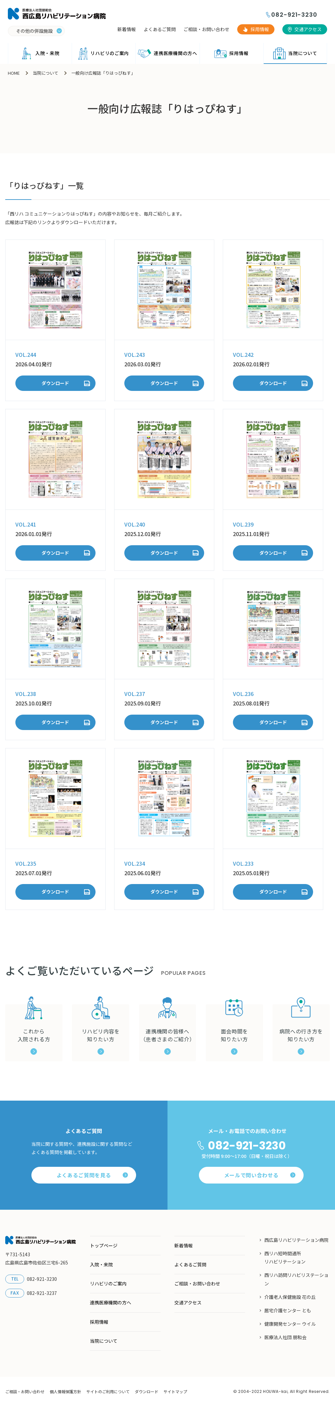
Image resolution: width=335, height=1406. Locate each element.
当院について (295, 53)
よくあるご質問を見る (92, 1175)
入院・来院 (40, 53)
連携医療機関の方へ (167, 53)
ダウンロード (55, 383)
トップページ (103, 1245)
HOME (14, 73)
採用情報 (260, 29)
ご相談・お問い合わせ (206, 29)
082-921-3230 (294, 14)
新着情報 (126, 29)
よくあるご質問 (160, 29)
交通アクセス (308, 29)
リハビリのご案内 (103, 54)
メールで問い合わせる (259, 1175)
